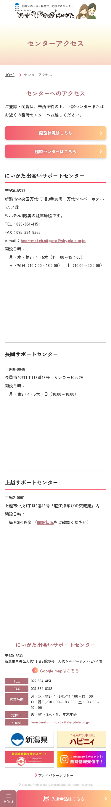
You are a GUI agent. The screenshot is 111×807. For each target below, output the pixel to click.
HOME (10, 74)
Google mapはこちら (59, 671)
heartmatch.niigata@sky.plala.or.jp (53, 240)
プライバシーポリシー (55, 775)
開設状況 (45, 522)
